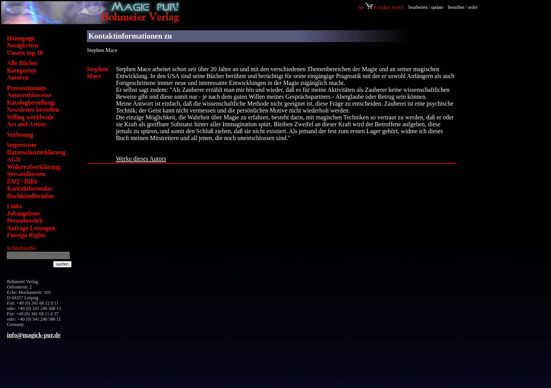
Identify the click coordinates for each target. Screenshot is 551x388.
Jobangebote (23, 213)
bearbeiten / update (425, 7)
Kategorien (21, 70)
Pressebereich (25, 220)
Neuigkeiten (22, 45)
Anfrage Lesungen (31, 228)
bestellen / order (463, 7)
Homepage (21, 38)
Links (14, 206)
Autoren (18, 77)
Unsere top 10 (25, 52)
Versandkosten (26, 174)
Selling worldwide (30, 117)
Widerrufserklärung (33, 166)
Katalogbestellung (30, 102)
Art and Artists (26, 124)
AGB (13, 159)
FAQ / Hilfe (22, 181)
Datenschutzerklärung (36, 152)
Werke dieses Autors (141, 158)
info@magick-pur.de (33, 335)
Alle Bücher (22, 63)
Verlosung (20, 134)
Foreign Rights (26, 235)
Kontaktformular (29, 188)
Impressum (21, 145)
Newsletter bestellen (33, 109)
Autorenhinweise (29, 95)
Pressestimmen (26, 88)
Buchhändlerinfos (30, 195)
